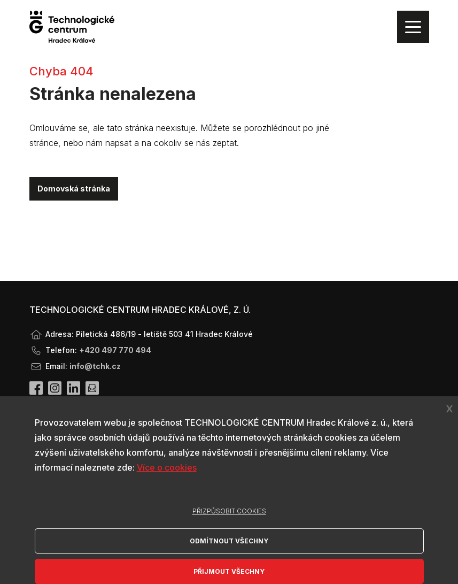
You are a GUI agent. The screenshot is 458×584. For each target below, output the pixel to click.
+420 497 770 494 (115, 350)
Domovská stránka (73, 188)
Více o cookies (167, 467)
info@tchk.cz (95, 366)
